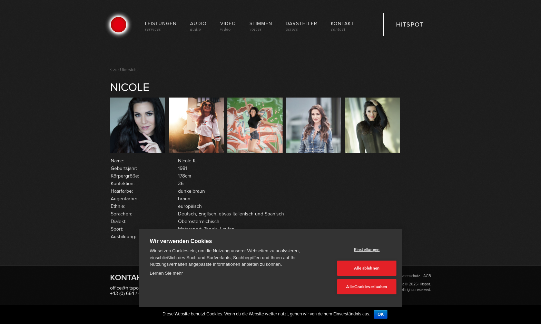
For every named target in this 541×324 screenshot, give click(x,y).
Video (228, 26)
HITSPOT (410, 24)
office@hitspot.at (127, 288)
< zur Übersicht (124, 70)
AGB (427, 276)
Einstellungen (357, 250)
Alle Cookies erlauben (357, 287)
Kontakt (342, 26)
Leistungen (161, 26)
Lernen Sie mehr (166, 274)
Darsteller (301, 26)
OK (380, 314)
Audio (198, 26)
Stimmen (260, 26)
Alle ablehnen (357, 268)
